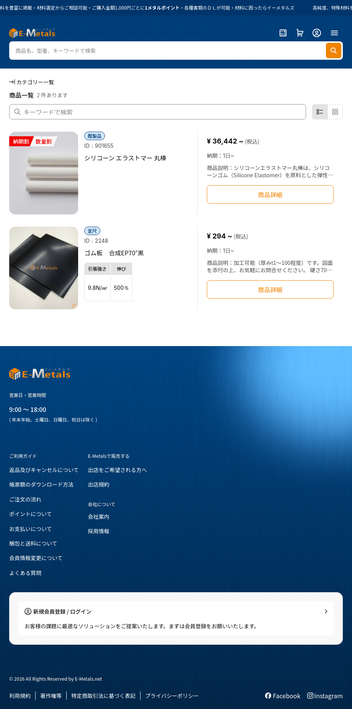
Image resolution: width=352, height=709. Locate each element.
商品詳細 (270, 194)
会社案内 (99, 516)
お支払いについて (30, 529)
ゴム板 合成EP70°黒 (114, 252)
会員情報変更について (36, 558)
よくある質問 (25, 573)
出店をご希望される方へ (117, 470)
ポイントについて (30, 514)
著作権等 (51, 695)
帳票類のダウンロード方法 (41, 484)
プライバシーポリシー (172, 695)
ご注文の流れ (25, 499)
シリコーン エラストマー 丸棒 (125, 157)
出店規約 (99, 484)
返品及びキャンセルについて (44, 470)
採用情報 (99, 531)
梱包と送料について (33, 543)
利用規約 (20, 695)
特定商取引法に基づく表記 (103, 695)
